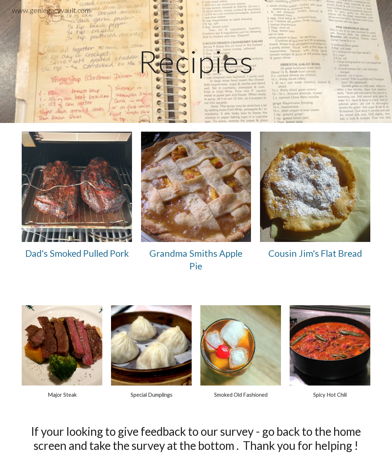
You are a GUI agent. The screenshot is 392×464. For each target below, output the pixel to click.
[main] (196, 61)
